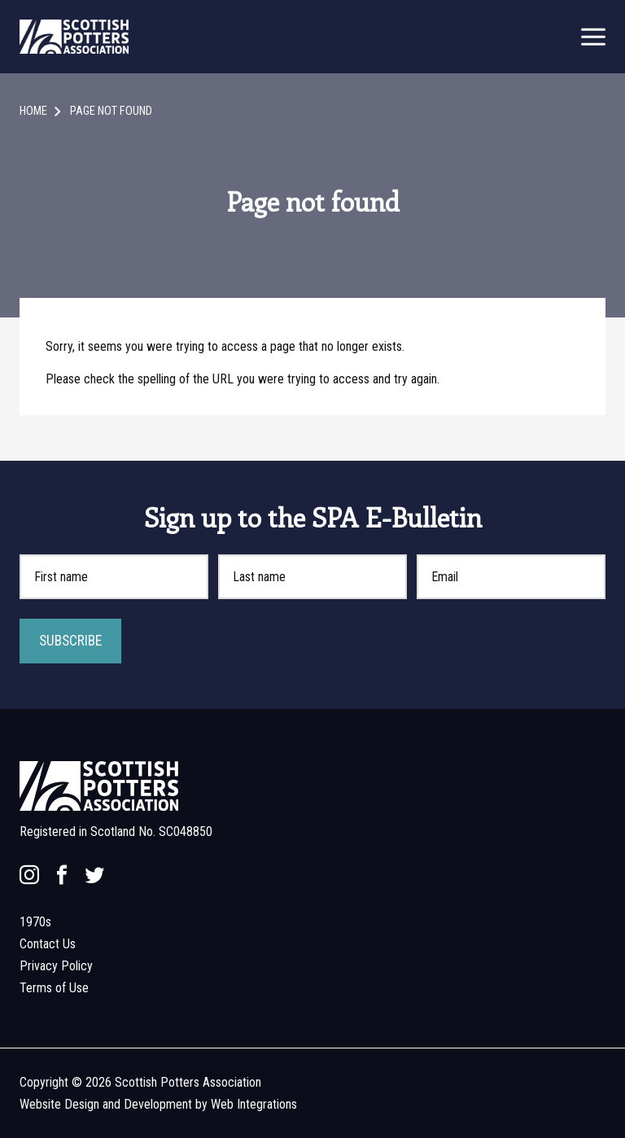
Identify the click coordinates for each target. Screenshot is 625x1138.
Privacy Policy (56, 966)
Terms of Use (54, 988)
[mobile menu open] (593, 37)
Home (33, 111)
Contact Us (48, 944)
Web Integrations (254, 1104)
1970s (35, 922)
